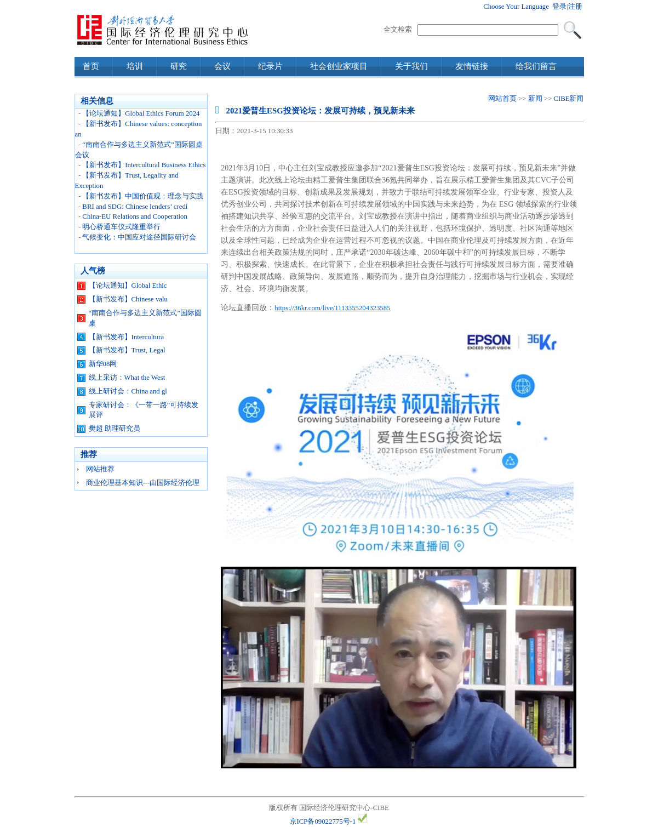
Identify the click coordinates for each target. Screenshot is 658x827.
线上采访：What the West (127, 377)
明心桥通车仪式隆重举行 (121, 227)
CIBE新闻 (568, 98)
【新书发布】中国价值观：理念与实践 (142, 196)
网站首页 (502, 98)
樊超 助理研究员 (114, 428)
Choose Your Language (516, 6)
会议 (222, 66)
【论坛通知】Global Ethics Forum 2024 (140, 113)
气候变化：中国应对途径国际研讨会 (139, 237)
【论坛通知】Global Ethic (128, 285)
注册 (575, 6)
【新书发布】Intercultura (126, 337)
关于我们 (411, 66)
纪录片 (270, 66)
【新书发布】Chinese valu (128, 299)
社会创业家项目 (339, 66)
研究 (178, 66)
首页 (91, 66)
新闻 (535, 98)
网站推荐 (100, 469)
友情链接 (471, 66)
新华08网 (103, 364)
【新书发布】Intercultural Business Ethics (143, 165)
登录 (559, 6)
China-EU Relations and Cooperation (134, 216)
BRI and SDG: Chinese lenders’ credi (134, 206)
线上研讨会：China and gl (128, 391)
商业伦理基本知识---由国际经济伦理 (143, 483)
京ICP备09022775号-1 (323, 821)
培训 (135, 66)
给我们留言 (536, 66)
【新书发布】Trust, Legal (127, 350)
